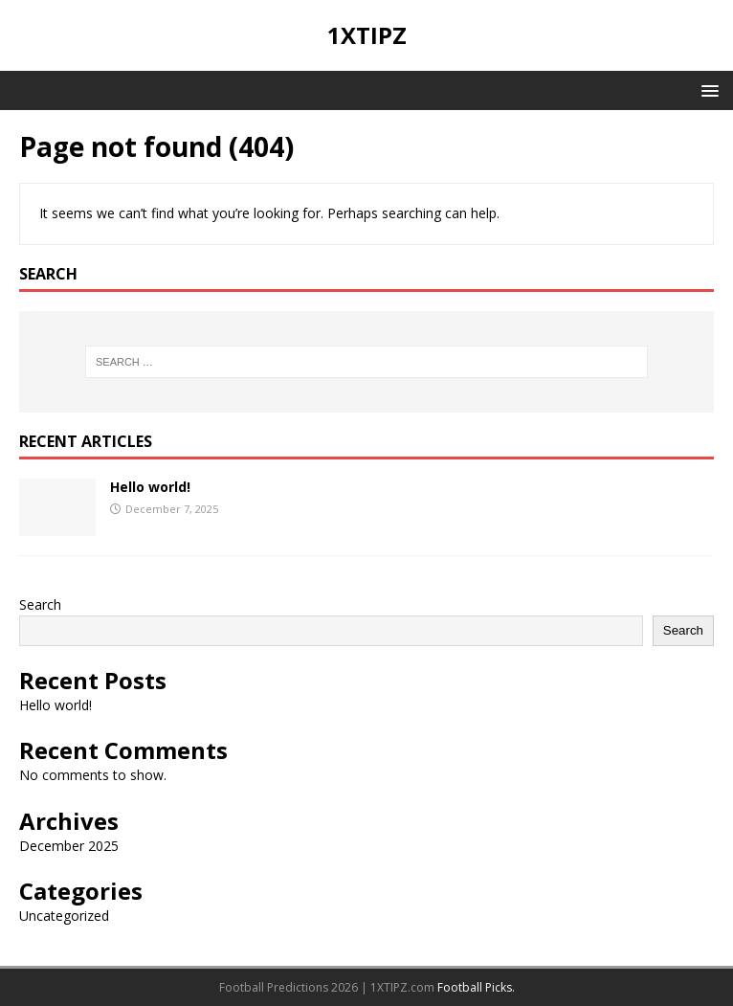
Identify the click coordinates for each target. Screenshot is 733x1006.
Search (40, 604)
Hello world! (150, 487)
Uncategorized (64, 915)
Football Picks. (476, 987)
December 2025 (69, 846)
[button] (706, 89)
